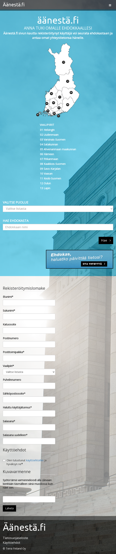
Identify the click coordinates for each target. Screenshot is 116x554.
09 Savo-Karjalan (50, 168)
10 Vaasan (46, 173)
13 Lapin (45, 188)
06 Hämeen (47, 154)
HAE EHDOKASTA (16, 220)
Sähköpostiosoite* (14, 393)
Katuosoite (9, 324)
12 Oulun (45, 183)
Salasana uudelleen (15, 435)
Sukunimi (9, 310)
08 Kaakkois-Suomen (53, 164)
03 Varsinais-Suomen (52, 139)
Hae (106, 240)
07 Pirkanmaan (49, 159)
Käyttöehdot (11, 543)
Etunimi (8, 296)
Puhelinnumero (12, 379)
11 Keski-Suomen (50, 178)
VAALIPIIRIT (47, 125)
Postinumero (10, 338)
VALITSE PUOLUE (15, 202)
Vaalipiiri (8, 366)
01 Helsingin (47, 130)
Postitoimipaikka (13, 352)
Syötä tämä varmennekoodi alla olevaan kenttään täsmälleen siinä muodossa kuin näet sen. (28, 483)
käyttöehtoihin (35, 460)
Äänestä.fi (14, 4)
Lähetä (9, 508)
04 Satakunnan (49, 144)
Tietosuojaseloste (15, 538)
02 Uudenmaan (49, 134)
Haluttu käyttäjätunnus (17, 407)
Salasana (9, 421)
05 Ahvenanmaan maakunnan (58, 149)
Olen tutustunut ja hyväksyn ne (25, 462)
